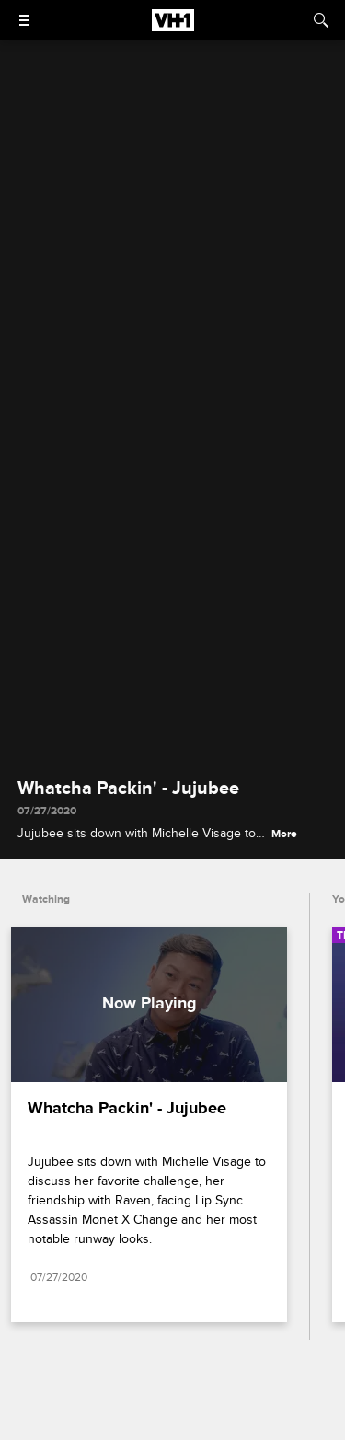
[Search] (321, 20)
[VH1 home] (173, 26)
